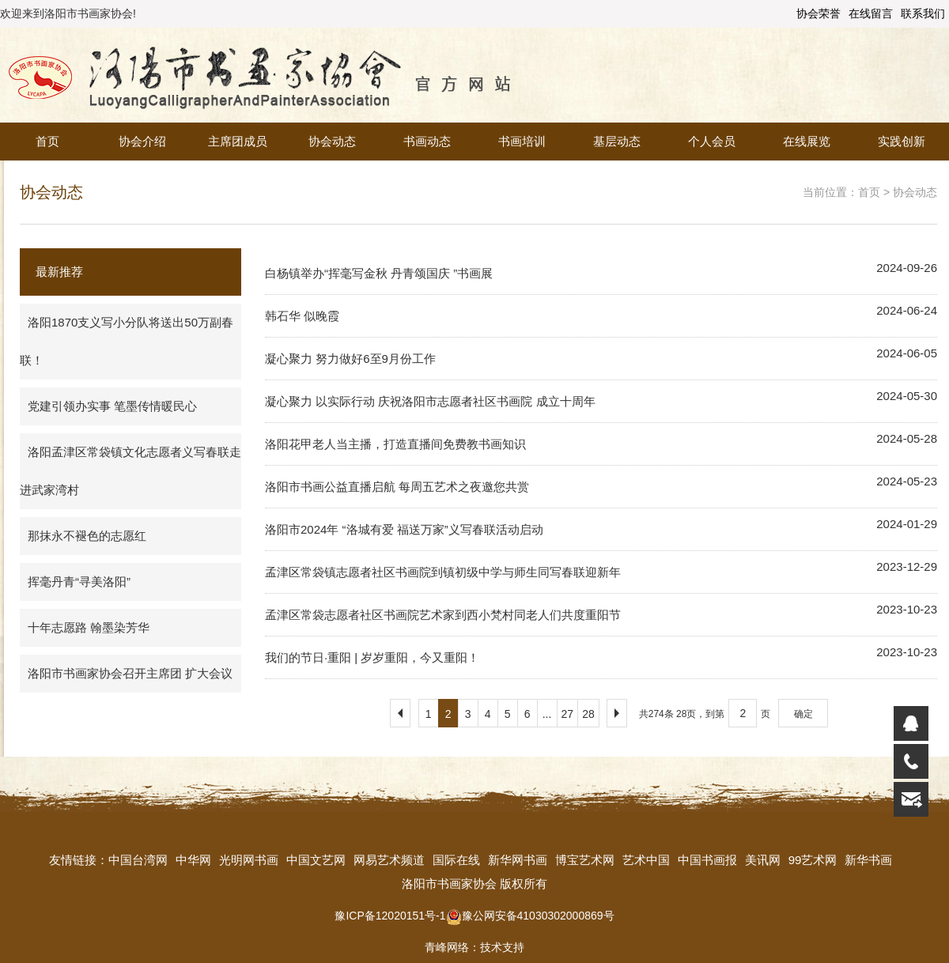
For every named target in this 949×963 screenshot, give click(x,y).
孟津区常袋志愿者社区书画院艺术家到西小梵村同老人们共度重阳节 (443, 614)
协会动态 (332, 141)
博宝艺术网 (584, 860)
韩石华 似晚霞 (302, 316)
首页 (47, 141)
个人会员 (711, 141)
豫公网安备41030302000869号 (530, 915)
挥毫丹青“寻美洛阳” (79, 581)
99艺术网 (812, 860)
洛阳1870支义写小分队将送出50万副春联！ (126, 341)
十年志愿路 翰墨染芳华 (88, 627)
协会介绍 (142, 141)
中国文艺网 (316, 860)
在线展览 (806, 141)
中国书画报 (707, 860)
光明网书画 (248, 860)
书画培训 (522, 141)
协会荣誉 (818, 13)
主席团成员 (237, 141)
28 (588, 714)
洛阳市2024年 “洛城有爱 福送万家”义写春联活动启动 (404, 529)
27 (567, 714)
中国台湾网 (138, 860)
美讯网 (763, 860)
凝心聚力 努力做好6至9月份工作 (350, 358)
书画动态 (427, 141)
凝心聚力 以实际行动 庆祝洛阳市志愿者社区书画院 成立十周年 (430, 401)
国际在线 (456, 860)
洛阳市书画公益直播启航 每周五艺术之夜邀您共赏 (397, 486)
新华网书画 (517, 860)
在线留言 (871, 13)
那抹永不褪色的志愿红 (87, 535)
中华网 (193, 860)
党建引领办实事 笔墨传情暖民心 (112, 406)
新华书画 (868, 860)
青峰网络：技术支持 (474, 947)
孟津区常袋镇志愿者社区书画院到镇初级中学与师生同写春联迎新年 (443, 572)
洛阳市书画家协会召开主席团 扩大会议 (130, 673)
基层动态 (617, 141)
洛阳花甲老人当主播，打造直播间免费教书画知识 (395, 444)
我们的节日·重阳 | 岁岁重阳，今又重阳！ (372, 657)
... (547, 714)
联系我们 (923, 13)
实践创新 (901, 141)
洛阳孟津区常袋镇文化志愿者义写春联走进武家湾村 (130, 471)
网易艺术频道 (389, 860)
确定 (803, 713)
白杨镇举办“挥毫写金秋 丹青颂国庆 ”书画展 (379, 273)
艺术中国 (646, 860)
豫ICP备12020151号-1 (390, 915)
